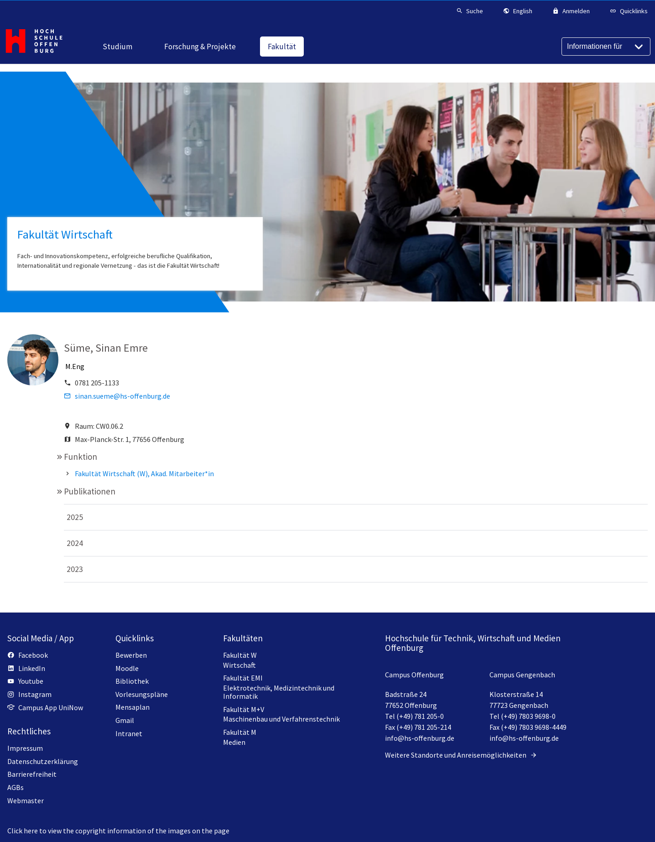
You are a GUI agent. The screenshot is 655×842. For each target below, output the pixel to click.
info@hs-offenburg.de (419, 738)
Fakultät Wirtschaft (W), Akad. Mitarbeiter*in (144, 473)
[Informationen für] (605, 46)
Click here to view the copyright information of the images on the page (118, 830)
